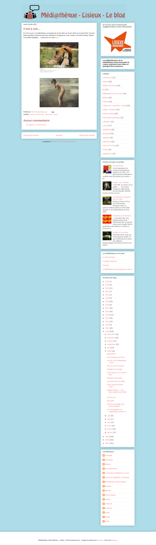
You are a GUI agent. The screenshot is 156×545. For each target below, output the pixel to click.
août (109, 348)
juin (108, 416)
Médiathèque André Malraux (115, 482)
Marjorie (108, 486)
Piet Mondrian (118, 166)
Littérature (106, 122)
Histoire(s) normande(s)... (122, 216)
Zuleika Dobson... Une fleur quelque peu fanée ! (117, 392)
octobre (110, 341)
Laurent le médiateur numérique (117, 477)
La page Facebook (110, 261)
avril (109, 422)
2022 (107, 291)
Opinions (106, 138)
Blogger (114, 540)
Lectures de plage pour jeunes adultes (115, 405)
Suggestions (107, 154)
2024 (107, 285)
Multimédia (107, 130)
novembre (111, 338)
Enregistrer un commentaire (36, 125)
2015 (107, 315)
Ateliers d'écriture (109, 86)
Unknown (108, 504)
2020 (107, 298)
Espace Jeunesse (109, 110)
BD (104, 90)
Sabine (107, 499)
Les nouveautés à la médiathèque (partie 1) (116, 410)
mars (109, 426)
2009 (107, 437)
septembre (111, 344)
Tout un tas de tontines (115, 366)
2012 (107, 325)
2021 (107, 295)
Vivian (107, 513)
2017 (107, 308)
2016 (107, 311)
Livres (105, 126)
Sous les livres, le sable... (116, 381)
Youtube (106, 265)
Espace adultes (108, 114)
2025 (107, 281)
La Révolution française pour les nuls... (122, 198)
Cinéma (105, 102)
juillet (109, 351)
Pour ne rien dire (109, 146)
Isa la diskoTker (111, 469)
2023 (107, 288)
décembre (111, 334)
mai (108, 419)
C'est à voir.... (112, 397)
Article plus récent (31, 135)
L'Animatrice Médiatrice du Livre (117, 473)
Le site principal (108, 257)
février (109, 429)
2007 (107, 443)
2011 (107, 328)
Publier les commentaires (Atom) (64, 142)
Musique (106, 134)
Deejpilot (100, 540)
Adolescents (107, 78)
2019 (107, 301)
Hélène (107, 464)
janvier (110, 432)
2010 (107, 331)
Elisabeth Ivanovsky (114, 378)
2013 (107, 321)
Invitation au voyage (114, 369)
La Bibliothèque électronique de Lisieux (117, 269)
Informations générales (111, 118)
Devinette (110, 401)
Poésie (105, 150)
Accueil (59, 135)
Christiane (109, 460)
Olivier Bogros (110, 495)
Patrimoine (107, 142)
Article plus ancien (87, 135)
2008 (107, 440)
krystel (107, 517)
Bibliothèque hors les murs (113, 94)
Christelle (108, 455)
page (57, 37)
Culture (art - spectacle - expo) (47, 114)
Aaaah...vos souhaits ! (121, 182)
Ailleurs (32, 114)
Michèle (108, 491)
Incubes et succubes (120, 232)
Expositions (111, 354)
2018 (107, 305)
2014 (107, 318)
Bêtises (105, 98)
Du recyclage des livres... (116, 357)
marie (107, 521)
